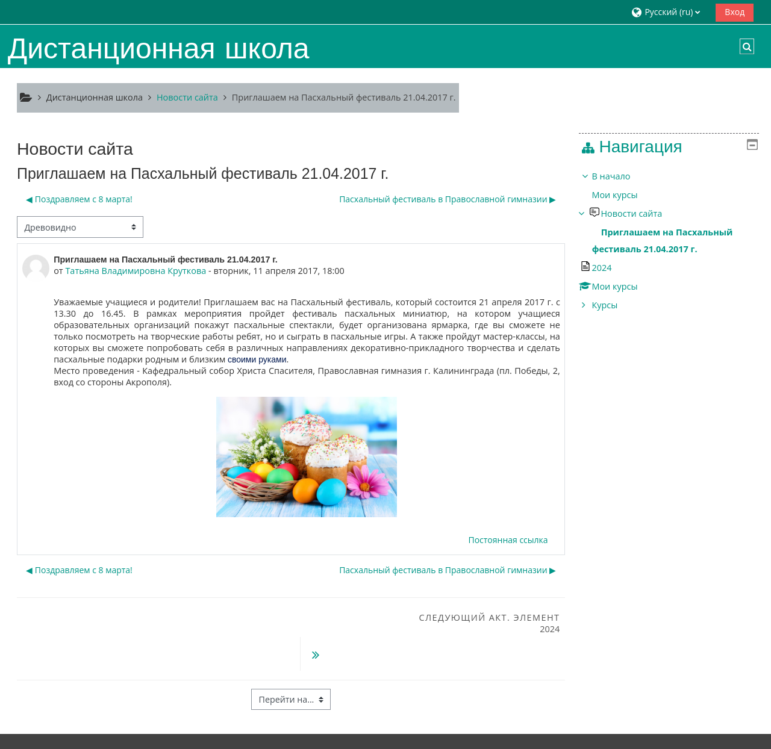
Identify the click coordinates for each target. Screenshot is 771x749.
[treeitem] (673, 241)
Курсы (613, 305)
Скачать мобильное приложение (338, 736)
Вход (734, 11)
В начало (620, 176)
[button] (669, 11)
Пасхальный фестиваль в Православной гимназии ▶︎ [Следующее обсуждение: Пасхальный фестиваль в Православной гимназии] (447, 199)
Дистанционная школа (94, 97)
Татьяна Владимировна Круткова (135, 270)
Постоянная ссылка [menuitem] (508, 539)
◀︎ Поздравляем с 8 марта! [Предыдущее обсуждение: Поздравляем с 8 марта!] (79, 199)
